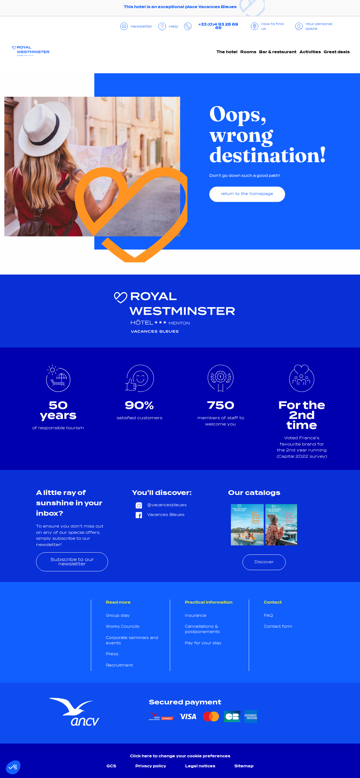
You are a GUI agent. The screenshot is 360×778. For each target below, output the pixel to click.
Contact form (278, 626)
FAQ (268, 615)
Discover (264, 562)
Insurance (195, 615)
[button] (13, 767)
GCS (111, 766)
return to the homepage (247, 194)
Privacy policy (150, 766)
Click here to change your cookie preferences (180, 756)
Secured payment (185, 702)
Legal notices (200, 766)
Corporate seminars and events (132, 640)
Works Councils (122, 626)
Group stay (118, 615)
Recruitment (119, 665)
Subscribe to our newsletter (72, 561)
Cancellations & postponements (202, 629)
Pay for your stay (203, 643)
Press (112, 654)
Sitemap (243, 766)
